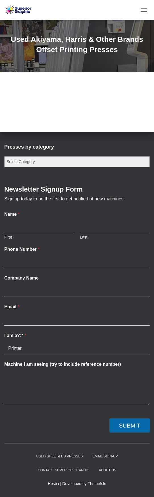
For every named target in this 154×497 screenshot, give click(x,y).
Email (11, 306)
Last (83, 237)
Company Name (21, 278)
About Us (107, 470)
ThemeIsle (97, 483)
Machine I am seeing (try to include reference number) (62, 364)
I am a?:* (15, 335)
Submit (129, 425)
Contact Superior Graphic (63, 470)
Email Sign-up (105, 456)
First (8, 237)
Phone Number (21, 249)
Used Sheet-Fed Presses (59, 456)
